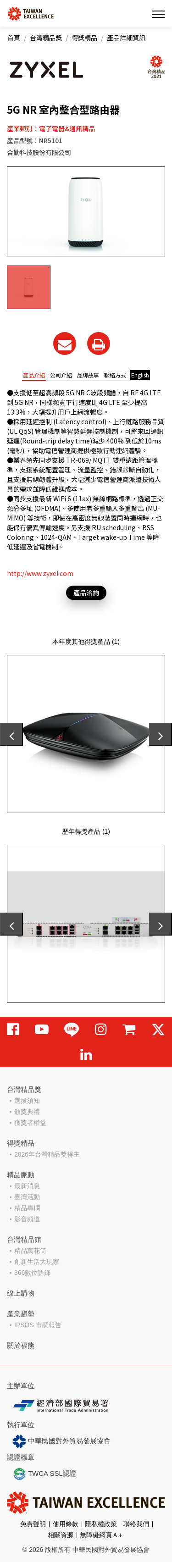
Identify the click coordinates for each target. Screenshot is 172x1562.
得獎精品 (84, 37)
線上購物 (20, 1293)
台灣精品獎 (46, 37)
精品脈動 (20, 1174)
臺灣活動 (27, 1197)
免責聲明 (33, 1524)
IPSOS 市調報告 (37, 1325)
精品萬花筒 (30, 1250)
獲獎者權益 (30, 1122)
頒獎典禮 (27, 1111)
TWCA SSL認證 (44, 1474)
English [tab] (140, 375)
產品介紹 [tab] (34, 375)
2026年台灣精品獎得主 (47, 1154)
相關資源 (60, 1535)
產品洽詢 (86, 592)
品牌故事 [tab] (88, 375)
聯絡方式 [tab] (115, 375)
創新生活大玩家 (36, 1261)
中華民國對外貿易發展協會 (61, 1441)
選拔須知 (27, 1100)
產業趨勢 (20, 1313)
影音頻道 (27, 1219)
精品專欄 (27, 1208)
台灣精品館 (24, 1239)
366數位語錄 (32, 1272)
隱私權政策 (101, 1524)
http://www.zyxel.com (40, 573)
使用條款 (65, 1524)
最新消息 (27, 1186)
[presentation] (11, 734)
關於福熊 (20, 1345)
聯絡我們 (136, 1524)
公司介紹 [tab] (61, 375)
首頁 (13, 37)
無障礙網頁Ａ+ (101, 1535)
